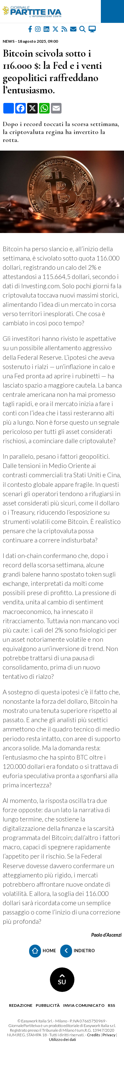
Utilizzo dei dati (62, 1039)
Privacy (109, 1034)
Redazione (20, 1005)
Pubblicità (48, 1005)
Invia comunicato (83, 1005)
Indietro (77, 951)
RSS (111, 1005)
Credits (93, 1034)
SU (62, 980)
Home (42, 951)
